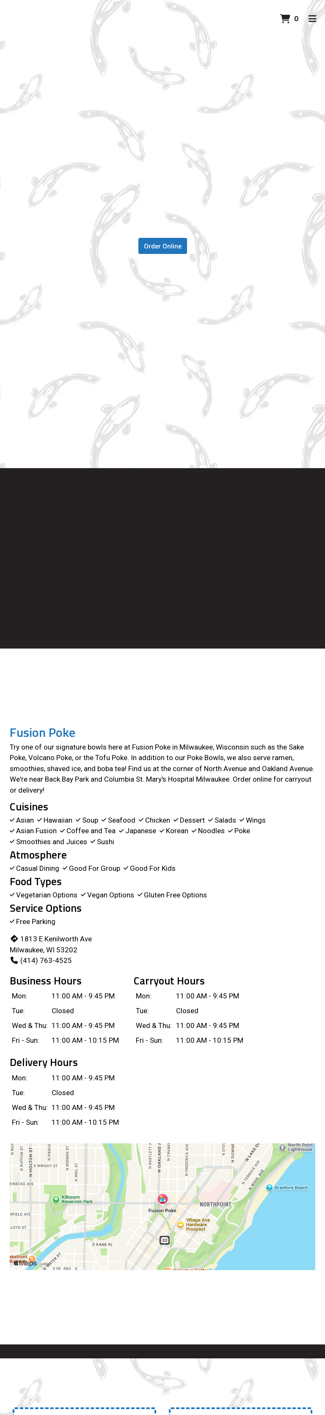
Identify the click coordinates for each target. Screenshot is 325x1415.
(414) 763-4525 (41, 960)
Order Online (163, 246)
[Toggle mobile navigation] (312, 19)
